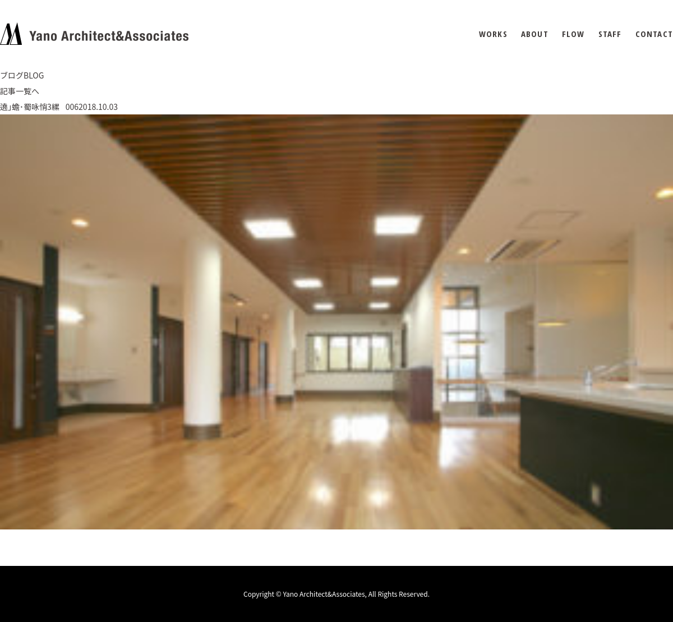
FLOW (573, 34)
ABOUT (534, 34)
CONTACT (654, 34)
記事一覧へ (19, 90)
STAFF (610, 34)
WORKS (493, 34)
